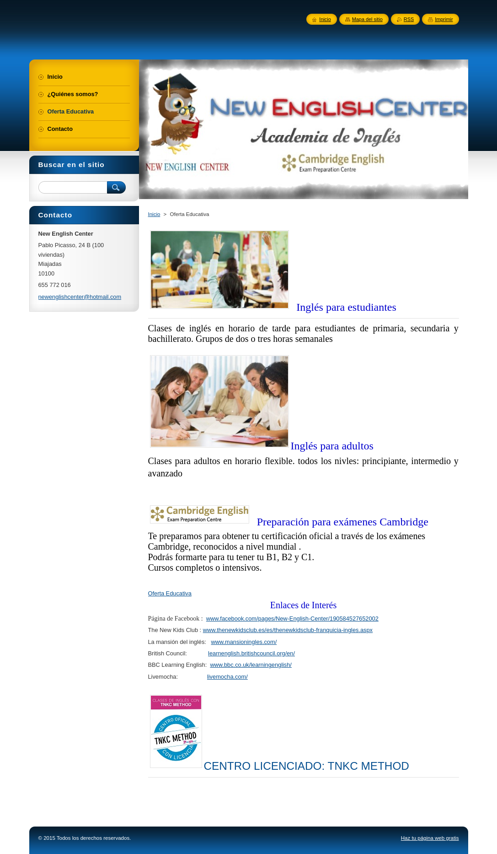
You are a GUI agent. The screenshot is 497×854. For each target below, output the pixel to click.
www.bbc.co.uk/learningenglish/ (251, 664)
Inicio (154, 214)
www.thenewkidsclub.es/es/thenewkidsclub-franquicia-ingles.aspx (288, 630)
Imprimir (444, 19)
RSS (409, 19)
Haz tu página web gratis (430, 838)
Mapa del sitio (367, 19)
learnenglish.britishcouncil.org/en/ (251, 653)
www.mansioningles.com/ (244, 641)
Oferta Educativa (170, 593)
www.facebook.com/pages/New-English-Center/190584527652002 (292, 618)
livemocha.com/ (227, 676)
